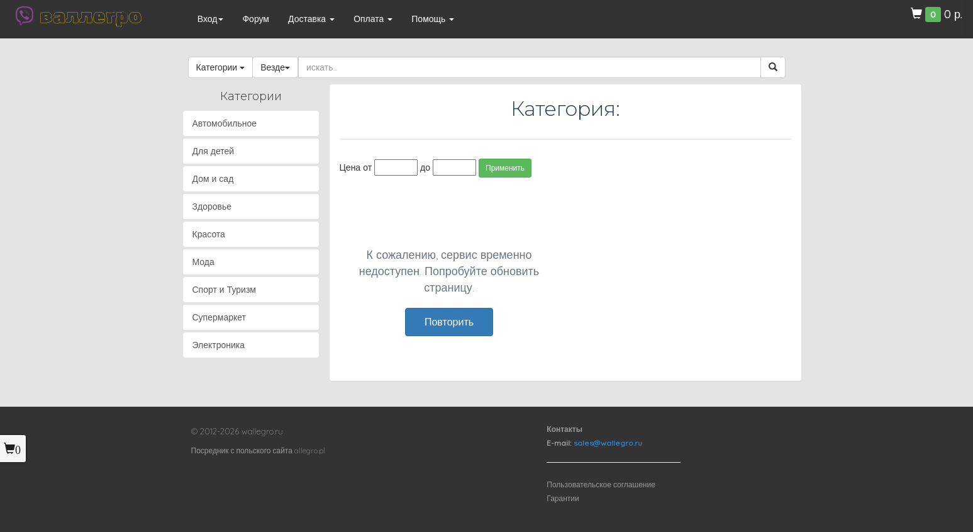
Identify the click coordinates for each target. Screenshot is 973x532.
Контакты (564, 429)
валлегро (91, 15)
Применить (505, 168)
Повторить (449, 321)
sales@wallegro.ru (608, 443)
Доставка (311, 19)
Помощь (432, 19)
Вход (210, 19)
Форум (255, 19)
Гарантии (563, 498)
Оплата (372, 19)
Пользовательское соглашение (601, 484)
